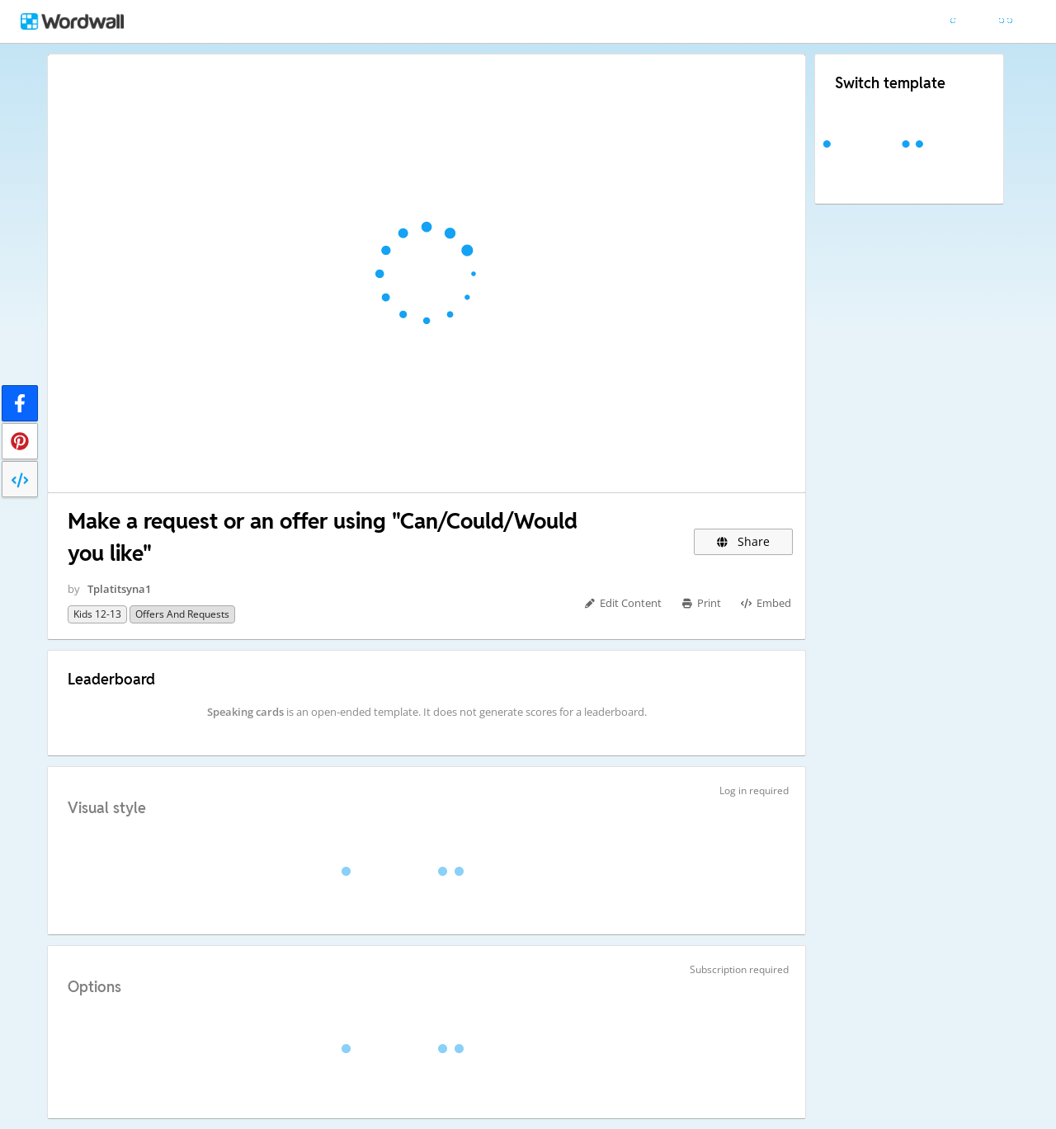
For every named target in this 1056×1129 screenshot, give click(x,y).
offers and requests (182, 614)
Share (744, 541)
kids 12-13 (97, 614)
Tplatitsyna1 (119, 588)
